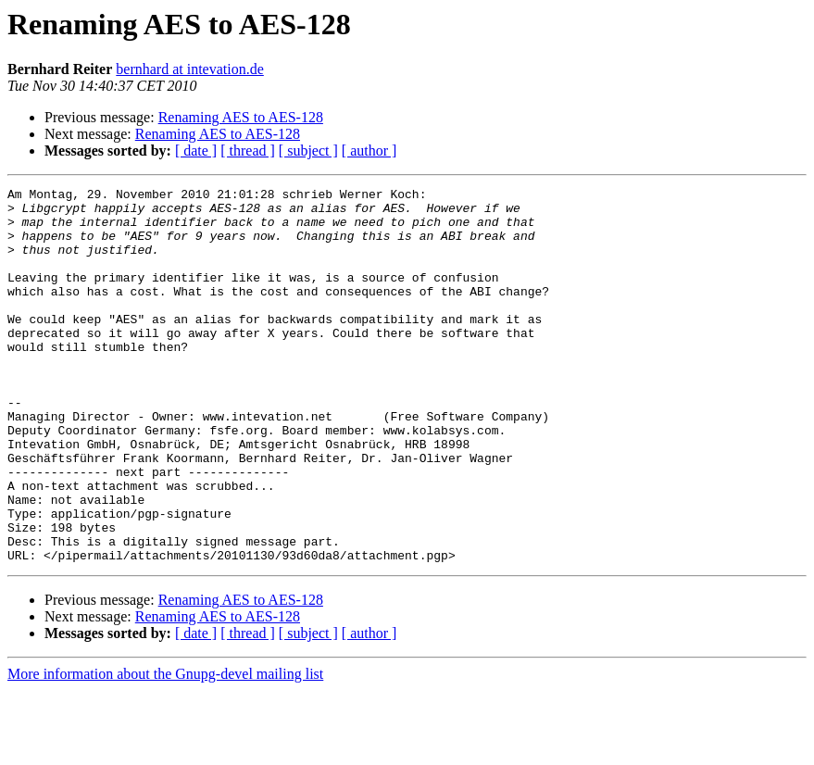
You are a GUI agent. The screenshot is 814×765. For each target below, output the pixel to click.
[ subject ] (308, 150)
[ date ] (196, 150)
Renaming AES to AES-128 (240, 117)
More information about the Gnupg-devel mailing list (165, 749)
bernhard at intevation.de (190, 69)
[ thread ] (247, 150)
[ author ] (369, 150)
